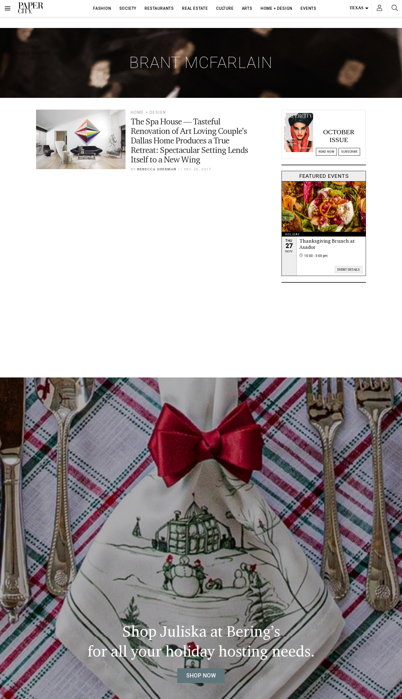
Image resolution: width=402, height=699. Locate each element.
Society (128, 8)
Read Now (326, 152)
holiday (292, 234)
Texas (358, 8)
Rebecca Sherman (156, 169)
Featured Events (324, 176)
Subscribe (349, 152)
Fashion (102, 8)
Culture (225, 8)
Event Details (348, 269)
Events (308, 8)
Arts (247, 8)
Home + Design (276, 8)
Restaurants (159, 8)
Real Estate (195, 8)
